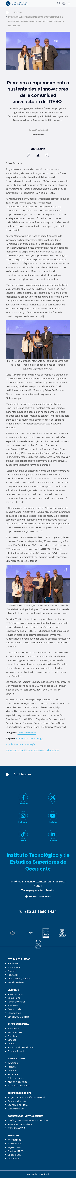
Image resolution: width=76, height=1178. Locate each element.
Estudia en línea (16, 982)
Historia (12, 1066)
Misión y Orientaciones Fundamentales (28, 1120)
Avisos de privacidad (38, 1174)
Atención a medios (17, 1081)
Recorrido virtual (16, 1001)
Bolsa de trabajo (16, 1078)
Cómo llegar (14, 997)
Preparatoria (14, 967)
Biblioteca (13, 1005)
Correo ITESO (14, 1154)
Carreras (12, 971)
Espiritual (12, 1036)
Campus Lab (14, 1009)
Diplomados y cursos (19, 978)
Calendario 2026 (16, 1128)
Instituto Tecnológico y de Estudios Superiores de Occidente (38, 861)
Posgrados (13, 974)
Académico (14, 1028)
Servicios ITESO (16, 1151)
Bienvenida (13, 963)
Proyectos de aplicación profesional (26, 1097)
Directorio (13, 1063)
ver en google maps (38, 896)
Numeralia (13, 1074)
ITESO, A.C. (13, 1070)
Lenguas (12, 1039)
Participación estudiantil (20, 1047)
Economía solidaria (18, 1104)
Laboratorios (14, 1013)
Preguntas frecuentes (19, 1085)
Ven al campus (15, 994)
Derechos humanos (18, 1101)
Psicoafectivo (15, 1032)
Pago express (14, 1147)
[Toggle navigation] (68, 3)
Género (11, 1043)
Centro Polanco (16, 1108)
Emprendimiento (16, 1051)
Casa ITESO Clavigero (18, 1016)
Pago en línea (14, 1143)
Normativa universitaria (20, 1124)
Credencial (13, 1158)
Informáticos (14, 1139)
